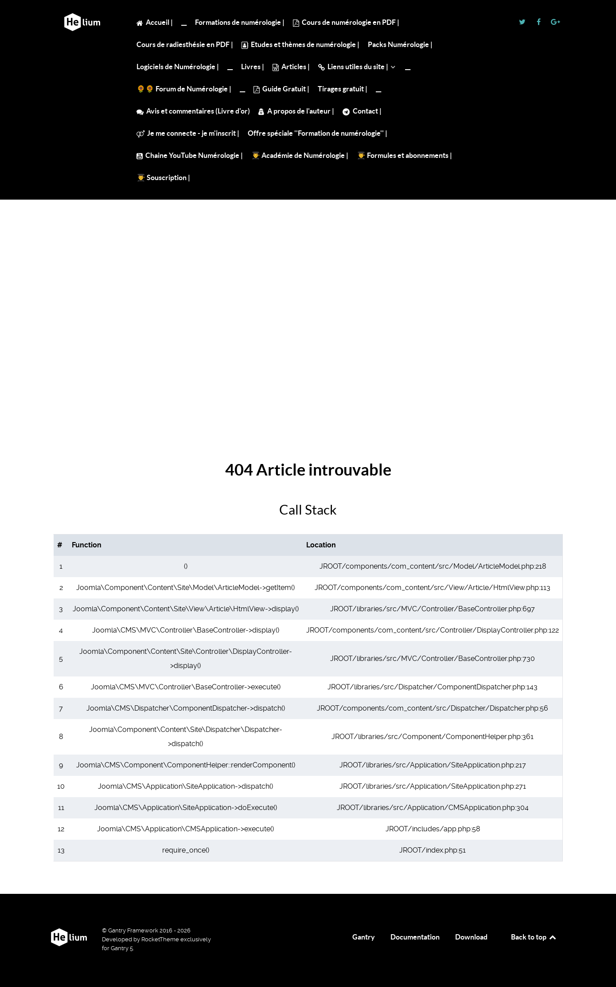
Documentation (415, 937)
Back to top (534, 937)
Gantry (363, 937)
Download (471, 937)
